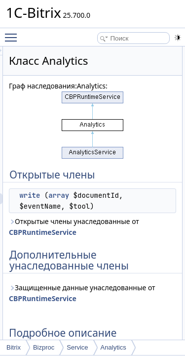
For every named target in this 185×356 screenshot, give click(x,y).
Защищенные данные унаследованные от (104, 331)
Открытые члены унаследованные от (98, 243)
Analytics (113, 347)
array (114, 195)
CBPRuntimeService (98, 254)
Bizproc (43, 347)
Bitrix (13, 347)
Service (77, 347)
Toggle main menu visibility (13, 33)
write (85, 195)
